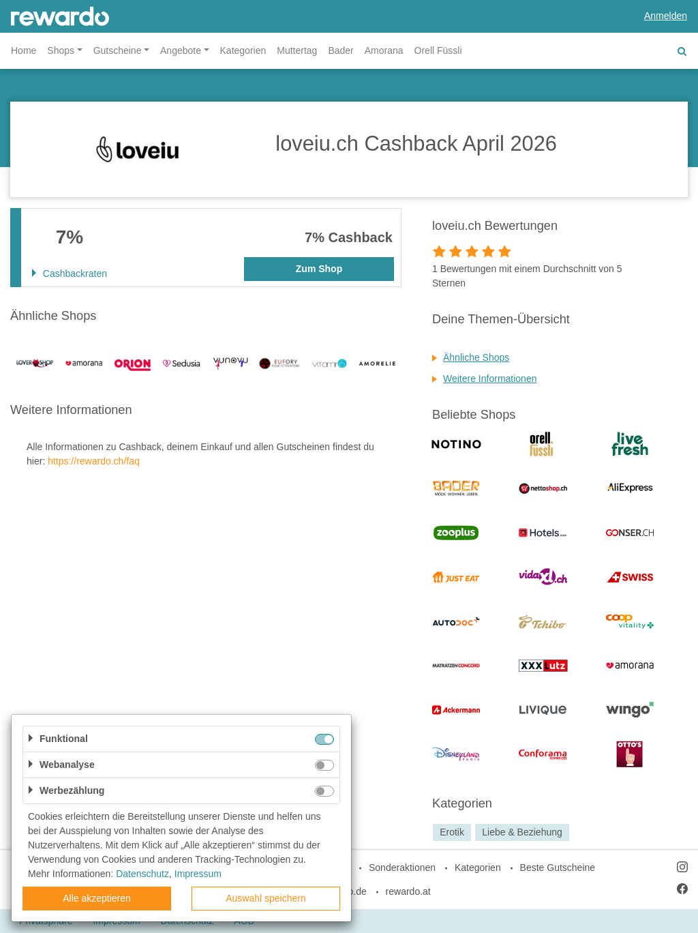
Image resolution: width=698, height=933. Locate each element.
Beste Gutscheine (558, 867)
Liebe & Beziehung (522, 832)
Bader (340, 50)
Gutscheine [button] (117, 50)
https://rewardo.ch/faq (94, 461)
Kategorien (243, 50)
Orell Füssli (438, 50)
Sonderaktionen (402, 867)
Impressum (198, 873)
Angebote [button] (180, 50)
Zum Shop (319, 268)
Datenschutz (142, 873)
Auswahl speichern (266, 898)
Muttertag (297, 50)
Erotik (452, 832)
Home (23, 50)
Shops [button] (60, 50)
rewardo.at (408, 891)
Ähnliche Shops (476, 357)
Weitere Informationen (489, 378)
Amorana (384, 50)
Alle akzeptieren (97, 898)
